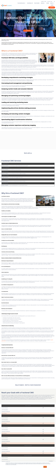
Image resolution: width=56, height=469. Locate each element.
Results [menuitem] (48, 3)
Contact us (52, 7)
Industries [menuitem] (42, 3)
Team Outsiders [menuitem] (37, 3)
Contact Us (28, 30)
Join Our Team (49, 1)
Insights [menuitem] (52, 5)
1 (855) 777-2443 (43, 1)
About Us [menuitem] (51, 3)
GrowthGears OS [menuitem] (30, 3)
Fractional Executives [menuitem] (21, 3)
